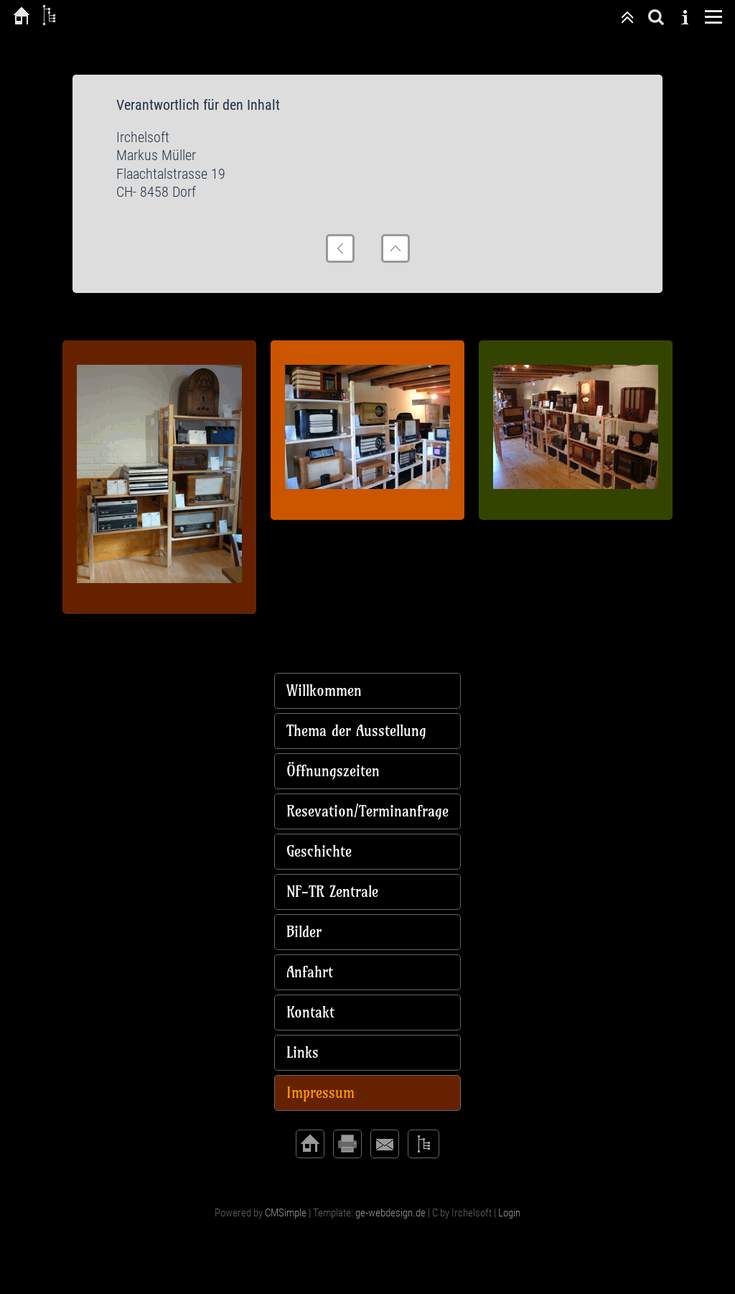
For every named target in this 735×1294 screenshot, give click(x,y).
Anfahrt (309, 972)
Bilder (304, 932)
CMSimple (285, 1212)
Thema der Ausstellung (356, 731)
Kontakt (310, 1012)
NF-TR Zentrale (332, 891)
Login (509, 1212)
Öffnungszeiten (333, 771)
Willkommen (324, 690)
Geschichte (319, 851)
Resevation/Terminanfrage (367, 811)
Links (302, 1052)
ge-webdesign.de (390, 1212)
